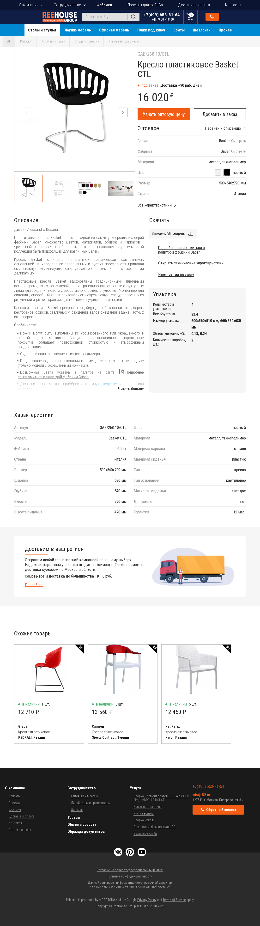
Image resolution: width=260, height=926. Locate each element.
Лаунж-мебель (77, 30)
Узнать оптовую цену (164, 114)
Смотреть (238, 141)
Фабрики (104, 4)
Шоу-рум (15, 809)
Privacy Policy (146, 900)
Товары (73, 817)
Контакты (233, 4)
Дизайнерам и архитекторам (90, 803)
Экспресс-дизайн (145, 833)
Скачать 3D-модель (168, 234)
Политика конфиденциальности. (130, 876)
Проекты (14, 803)
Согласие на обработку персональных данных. (130, 870)
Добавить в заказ (219, 114)
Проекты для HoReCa (145, 4)
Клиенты (14, 796)
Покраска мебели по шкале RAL (155, 827)
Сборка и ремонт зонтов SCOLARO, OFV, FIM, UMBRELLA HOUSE (161, 798)
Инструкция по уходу (176, 274)
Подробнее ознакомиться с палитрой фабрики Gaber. (81, 374)
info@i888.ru (201, 795)
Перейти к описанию (223, 128)
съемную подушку (101, 383)
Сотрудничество (67, 4)
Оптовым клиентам (84, 796)
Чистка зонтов (143, 813)
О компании (28, 4)
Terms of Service (174, 900)
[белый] (218, 172)
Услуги (135, 788)
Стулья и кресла (87, 41)
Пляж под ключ (151, 30)
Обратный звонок (212, 17)
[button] (122, 112)
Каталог (26, 41)
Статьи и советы (20, 830)
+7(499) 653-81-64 (162, 16)
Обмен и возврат (81, 824)
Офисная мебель (114, 30)
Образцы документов (86, 831)
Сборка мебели (144, 820)
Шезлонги (202, 30)
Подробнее (34, 584)
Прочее (225, 30)
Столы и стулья (42, 30)
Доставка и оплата (194, 4)
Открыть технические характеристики (191, 263)
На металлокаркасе (124, 41)
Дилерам (77, 809)
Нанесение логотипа (147, 807)
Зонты (179, 30)
